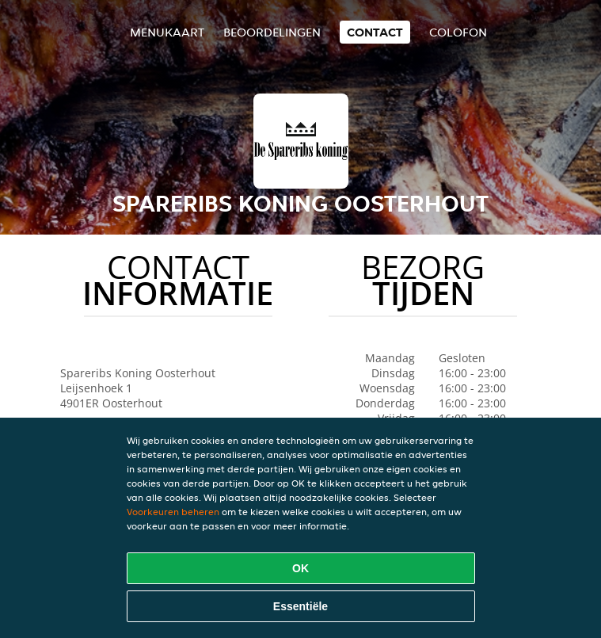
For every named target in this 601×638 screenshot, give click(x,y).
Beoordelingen (272, 32)
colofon (458, 32)
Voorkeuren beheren (173, 512)
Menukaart (167, 32)
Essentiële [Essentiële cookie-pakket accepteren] (300, 606)
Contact (375, 32)
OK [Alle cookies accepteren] (300, 568)
